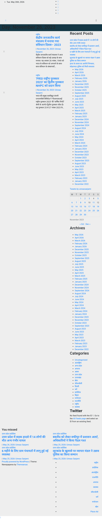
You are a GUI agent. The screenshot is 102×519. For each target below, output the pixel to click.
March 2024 (80, 143)
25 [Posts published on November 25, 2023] (94, 210)
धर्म (76, 389)
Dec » (88, 224)
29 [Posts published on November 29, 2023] (81, 215)
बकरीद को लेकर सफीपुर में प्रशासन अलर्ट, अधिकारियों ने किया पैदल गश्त (75, 438)
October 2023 (81, 157)
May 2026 (79, 69)
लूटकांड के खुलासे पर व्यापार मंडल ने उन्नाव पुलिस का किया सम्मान (76, 452)
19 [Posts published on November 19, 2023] (98, 206)
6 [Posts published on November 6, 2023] (72, 202)
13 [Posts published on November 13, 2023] (72, 206)
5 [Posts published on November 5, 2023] (97, 198)
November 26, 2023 (45, 49)
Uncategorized (81, 360)
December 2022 (82, 184)
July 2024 (79, 131)
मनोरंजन (78, 398)
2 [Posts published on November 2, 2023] (85, 198)
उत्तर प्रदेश (78, 374)
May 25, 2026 (60, 445)
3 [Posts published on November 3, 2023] (89, 198)
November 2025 (82, 87)
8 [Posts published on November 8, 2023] (80, 202)
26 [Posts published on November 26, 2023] (98, 210)
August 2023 (80, 163)
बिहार (77, 395)
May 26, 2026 (9, 445)
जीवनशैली (78, 383)
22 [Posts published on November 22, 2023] (81, 210)
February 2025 (81, 113)
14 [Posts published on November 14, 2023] (76, 206)
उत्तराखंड (78, 377)
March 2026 (80, 75)
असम (77, 371)
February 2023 (81, 178)
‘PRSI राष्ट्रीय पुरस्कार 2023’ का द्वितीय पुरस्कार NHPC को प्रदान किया (50, 82)
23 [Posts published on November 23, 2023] (85, 210)
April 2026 (79, 72)
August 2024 (80, 128)
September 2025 (82, 93)
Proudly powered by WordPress (15, 461)
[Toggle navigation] (96, 20)
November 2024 (82, 122)
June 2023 (79, 166)
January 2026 (81, 81)
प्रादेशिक (78, 392)
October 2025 (81, 90)
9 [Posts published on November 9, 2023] (85, 202)
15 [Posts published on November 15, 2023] (81, 206)
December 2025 (82, 84)
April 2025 (79, 108)
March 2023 (80, 175)
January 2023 (81, 181)
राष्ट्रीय (38, 34)
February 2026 (81, 78)
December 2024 (82, 119)
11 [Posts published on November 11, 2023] (94, 202)
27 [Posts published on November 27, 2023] (72, 215)
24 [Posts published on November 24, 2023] (89, 210)
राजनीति (78, 401)
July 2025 (79, 99)
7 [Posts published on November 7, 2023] (76, 202)
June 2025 (79, 102)
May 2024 (79, 137)
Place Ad (94, 511)
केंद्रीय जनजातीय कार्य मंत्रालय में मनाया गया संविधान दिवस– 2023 (48, 41)
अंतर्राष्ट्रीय (78, 363)
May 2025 (79, 105)
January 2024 (81, 149)
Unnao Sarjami (22, 445)
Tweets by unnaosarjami (80, 189)
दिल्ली (77, 386)
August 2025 (80, 96)
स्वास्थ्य (77, 407)
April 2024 (79, 140)
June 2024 (79, 134)
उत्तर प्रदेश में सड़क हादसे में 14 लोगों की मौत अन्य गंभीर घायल (23, 438)
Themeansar (22, 464)
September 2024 (82, 125)
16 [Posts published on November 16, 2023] (85, 206)
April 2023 (79, 172)
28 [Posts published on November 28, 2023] (76, 215)
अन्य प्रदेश (78, 366)
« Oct (82, 224)
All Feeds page (79, 418)
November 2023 (82, 155)
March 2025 (80, 110)
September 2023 (82, 160)
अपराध (77, 369)
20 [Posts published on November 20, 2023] (72, 210)
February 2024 (81, 146)
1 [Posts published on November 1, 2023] (80, 198)
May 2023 (79, 169)
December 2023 (82, 152)
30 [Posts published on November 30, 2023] (85, 215)
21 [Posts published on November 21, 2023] (76, 210)
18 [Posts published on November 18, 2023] (94, 206)
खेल (76, 380)
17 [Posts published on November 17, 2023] (89, 206)
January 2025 (81, 116)
